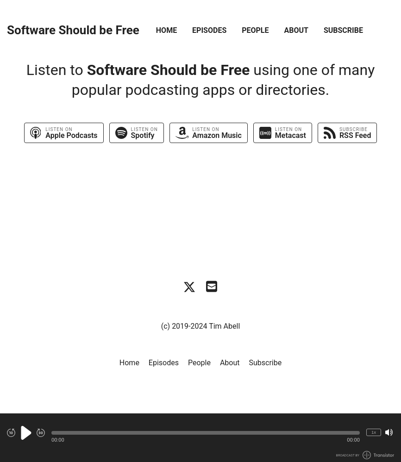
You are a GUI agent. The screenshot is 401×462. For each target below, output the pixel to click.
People (255, 30)
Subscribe (343, 30)
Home (166, 30)
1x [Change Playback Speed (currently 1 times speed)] (373, 432)
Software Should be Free (73, 30)
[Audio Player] (200, 437)
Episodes (209, 30)
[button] (205, 433)
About (296, 30)
